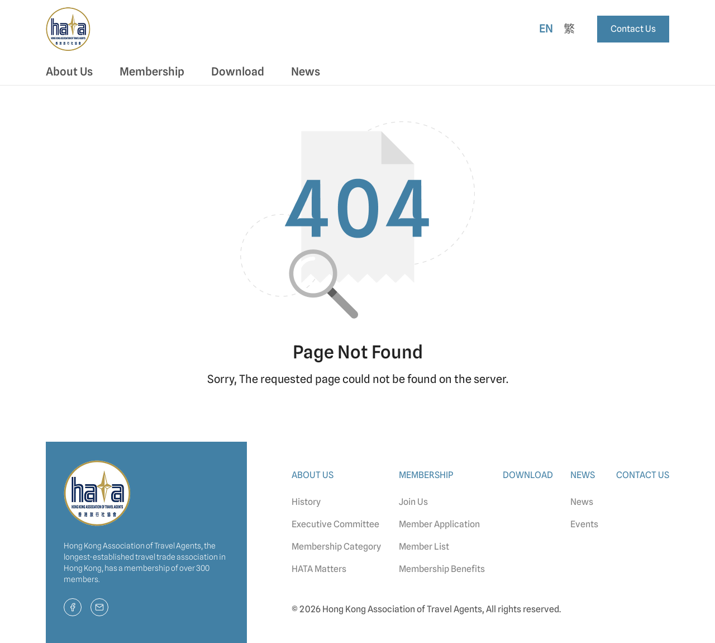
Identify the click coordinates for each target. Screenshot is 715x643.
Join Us (413, 502)
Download (237, 71)
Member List (424, 546)
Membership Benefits (442, 569)
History (306, 502)
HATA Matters (319, 569)
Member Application (439, 524)
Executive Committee (335, 524)
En (546, 28)
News (581, 502)
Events (584, 524)
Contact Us (633, 28)
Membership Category (336, 546)
